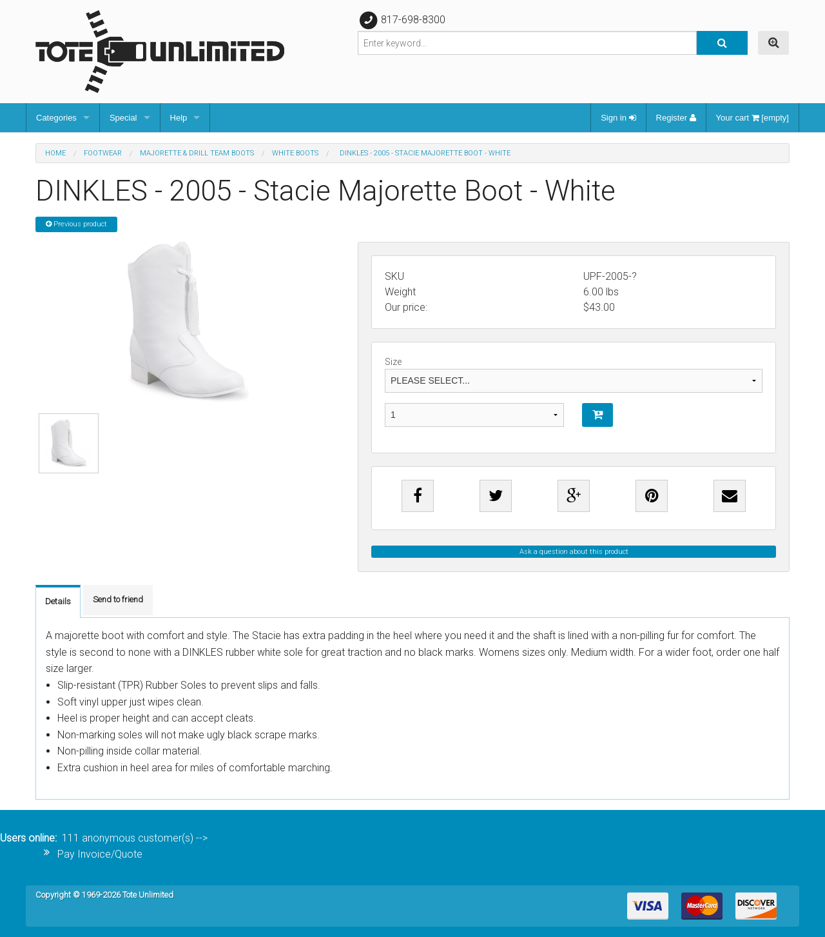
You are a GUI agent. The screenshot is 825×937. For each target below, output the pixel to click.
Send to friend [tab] (118, 599)
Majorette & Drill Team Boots (197, 153)
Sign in (618, 118)
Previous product (76, 224)
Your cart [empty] (752, 118)
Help (179, 118)
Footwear (103, 153)
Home (55, 153)
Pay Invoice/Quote (99, 854)
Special (123, 118)
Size (573, 375)
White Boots (295, 153)
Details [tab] (58, 601)
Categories (56, 118)
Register (676, 118)
